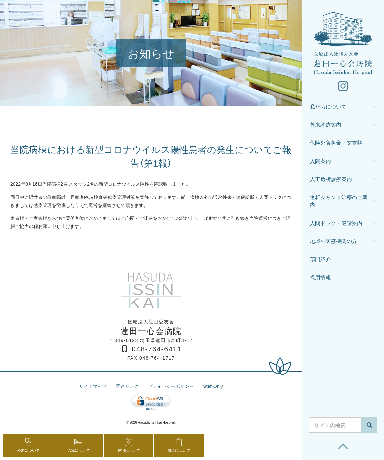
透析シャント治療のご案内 (339, 201)
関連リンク (127, 386)
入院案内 (320, 161)
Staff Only (213, 386)
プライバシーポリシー (171, 386)
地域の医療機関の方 (333, 241)
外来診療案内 (325, 124)
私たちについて (328, 106)
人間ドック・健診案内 (336, 223)
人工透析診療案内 (331, 179)
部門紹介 (320, 259)
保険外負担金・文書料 (336, 142)
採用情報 (320, 277)
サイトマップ (93, 386)
